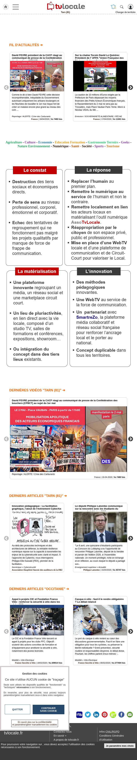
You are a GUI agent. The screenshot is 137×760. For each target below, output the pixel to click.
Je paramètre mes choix (120, 745)
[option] (37, 86)
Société (87, 146)
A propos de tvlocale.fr (66, 739)
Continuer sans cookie (48, 709)
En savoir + (60, 735)
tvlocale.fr (13, 732)
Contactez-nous (63, 731)
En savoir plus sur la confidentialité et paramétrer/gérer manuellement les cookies (34, 723)
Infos (109, 731)
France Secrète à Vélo (88, 663)
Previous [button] (6, 87)
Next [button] (130, 87)
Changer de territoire (125, 12)
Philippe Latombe (91, 570)
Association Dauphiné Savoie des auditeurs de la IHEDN (38, 570)
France (34, 119)
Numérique (61, 146)
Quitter (17, 709)
